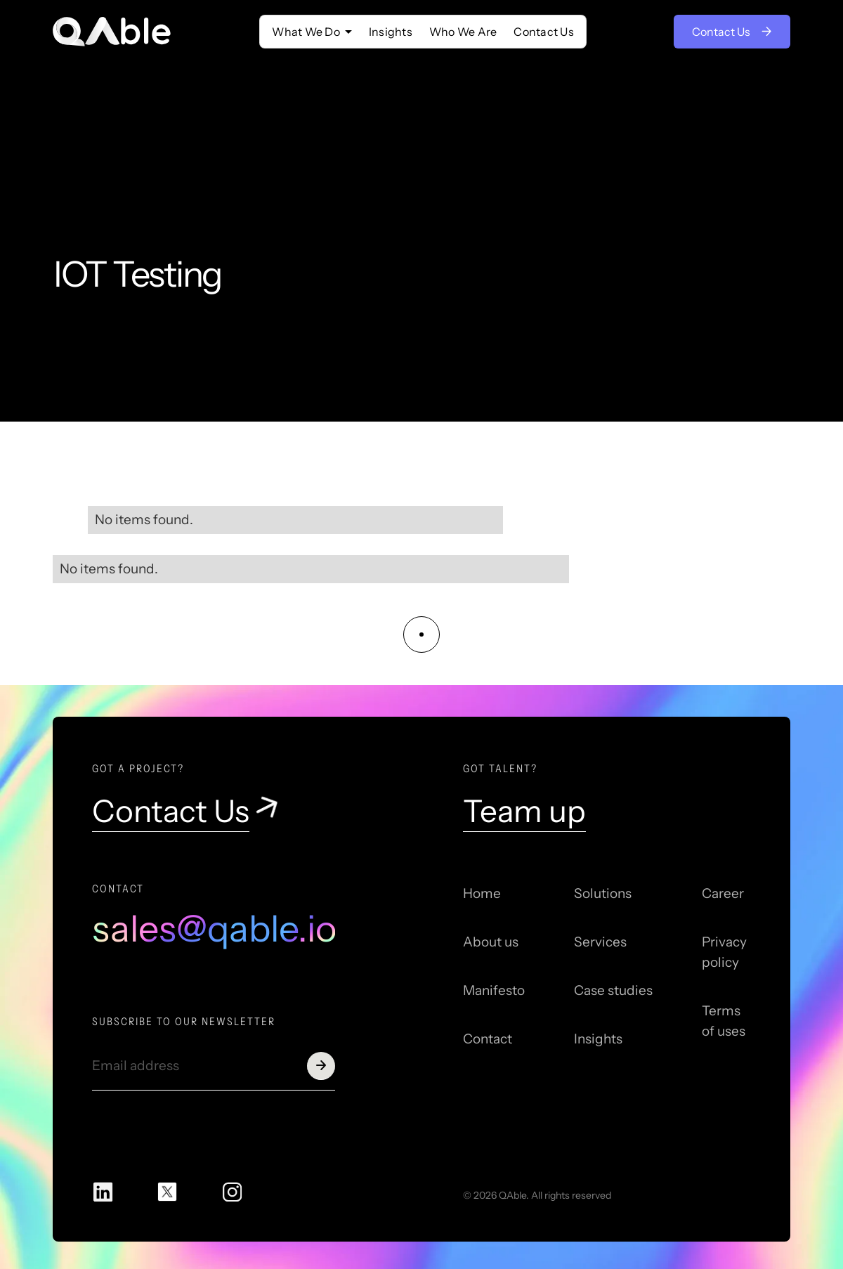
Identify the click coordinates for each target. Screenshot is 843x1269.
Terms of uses (723, 1021)
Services (600, 942)
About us (490, 942)
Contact (487, 1039)
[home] (112, 31)
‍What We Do (306, 32)
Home (482, 893)
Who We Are (463, 32)
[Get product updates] (199, 1066)
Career (723, 893)
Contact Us (544, 32)
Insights (390, 32)
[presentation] (199, 1128)
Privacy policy (724, 952)
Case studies (613, 990)
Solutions (603, 893)
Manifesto (494, 990)
